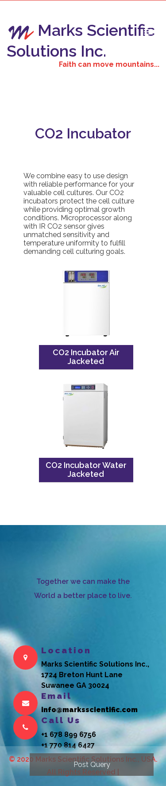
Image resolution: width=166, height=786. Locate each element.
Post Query (91, 764)
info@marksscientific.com (89, 709)
